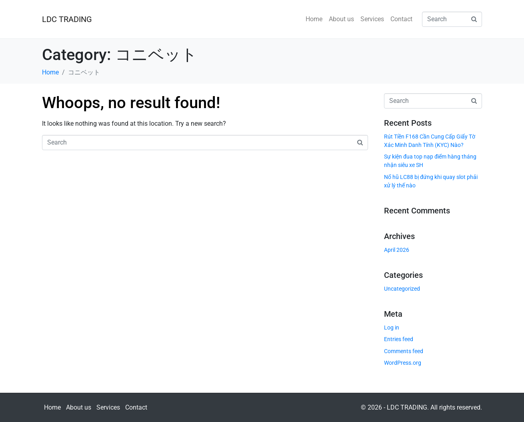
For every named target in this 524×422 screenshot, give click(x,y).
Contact (401, 19)
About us (341, 19)
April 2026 (396, 250)
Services (372, 19)
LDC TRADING (67, 19)
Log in (391, 327)
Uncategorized (402, 288)
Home (314, 19)
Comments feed (403, 351)
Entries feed (398, 339)
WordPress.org (402, 363)
